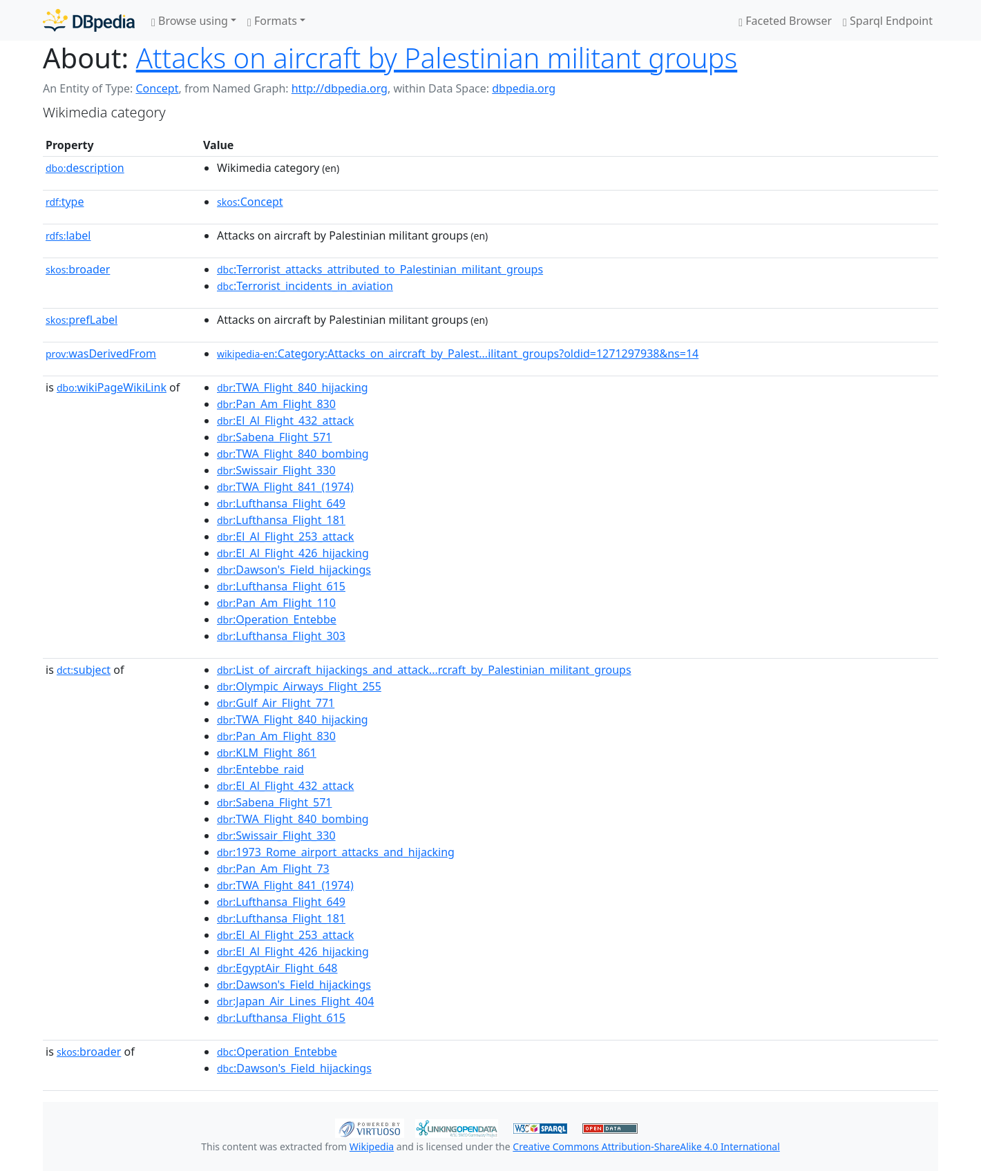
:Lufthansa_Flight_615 (281, 586)
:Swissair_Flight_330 (276, 470)
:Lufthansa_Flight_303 (281, 635)
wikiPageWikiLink (111, 387)
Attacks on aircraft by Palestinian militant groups (437, 58)
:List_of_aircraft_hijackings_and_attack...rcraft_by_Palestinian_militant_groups (424, 669)
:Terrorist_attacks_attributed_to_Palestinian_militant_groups (380, 269)
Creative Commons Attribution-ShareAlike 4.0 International (646, 1146)
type (65, 201)
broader (78, 269)
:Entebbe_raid (260, 769)
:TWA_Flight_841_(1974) (285, 486)
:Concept (250, 201)
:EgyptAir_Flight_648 (277, 968)
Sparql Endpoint (888, 20)
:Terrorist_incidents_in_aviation (305, 285)
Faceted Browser (785, 20)
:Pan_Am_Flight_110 (276, 602)
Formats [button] (272, 20)
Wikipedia (372, 1146)
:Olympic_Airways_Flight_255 (299, 686)
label (68, 235)
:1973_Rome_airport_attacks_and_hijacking (336, 852)
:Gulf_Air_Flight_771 (275, 702)
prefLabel (81, 319)
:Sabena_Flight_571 (274, 437)
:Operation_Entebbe (276, 619)
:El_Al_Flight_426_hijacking (293, 553)
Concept (156, 88)
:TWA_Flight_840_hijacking (292, 387)
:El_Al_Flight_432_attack (285, 420)
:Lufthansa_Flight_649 (281, 503)
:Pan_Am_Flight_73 (273, 868)
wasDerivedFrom (101, 353)
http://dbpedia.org (340, 88)
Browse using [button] (189, 20)
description (85, 167)
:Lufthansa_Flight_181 (281, 520)
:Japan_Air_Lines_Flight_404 (295, 1001)
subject (84, 669)
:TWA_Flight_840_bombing (293, 453)
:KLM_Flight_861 (266, 752)
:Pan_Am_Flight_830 (276, 404)
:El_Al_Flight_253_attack (285, 536)
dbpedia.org (523, 88)
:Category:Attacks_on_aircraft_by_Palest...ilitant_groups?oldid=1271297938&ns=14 (457, 353)
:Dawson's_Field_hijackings (294, 569)
